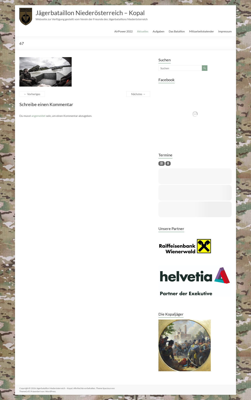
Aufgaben (158, 31)
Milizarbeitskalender (201, 31)
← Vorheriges (32, 94)
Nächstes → (138, 94)
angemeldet (38, 115)
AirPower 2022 (123, 31)
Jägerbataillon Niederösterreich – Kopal (90, 13)
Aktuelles (142, 31)
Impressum (225, 31)
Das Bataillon (177, 31)
